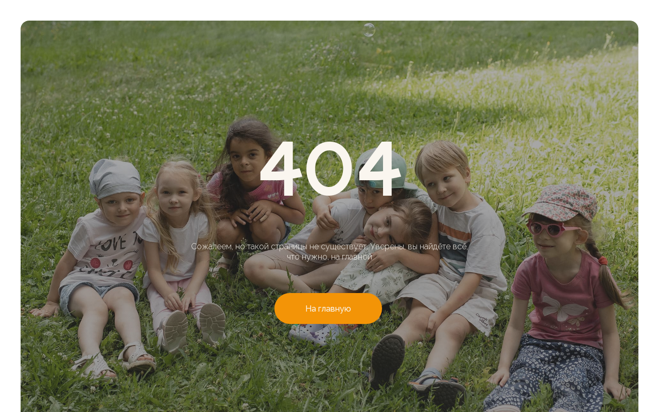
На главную (328, 309)
